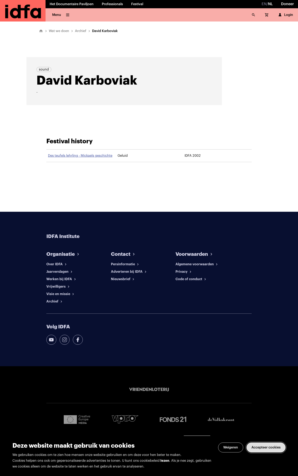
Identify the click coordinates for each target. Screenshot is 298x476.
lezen (164, 460)
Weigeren (230, 447)
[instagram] (65, 340)
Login (285, 15)
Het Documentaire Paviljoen (72, 4)
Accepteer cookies (266, 447)
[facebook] (78, 340)
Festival (137, 4)
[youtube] (51, 340)
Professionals (112, 4)
